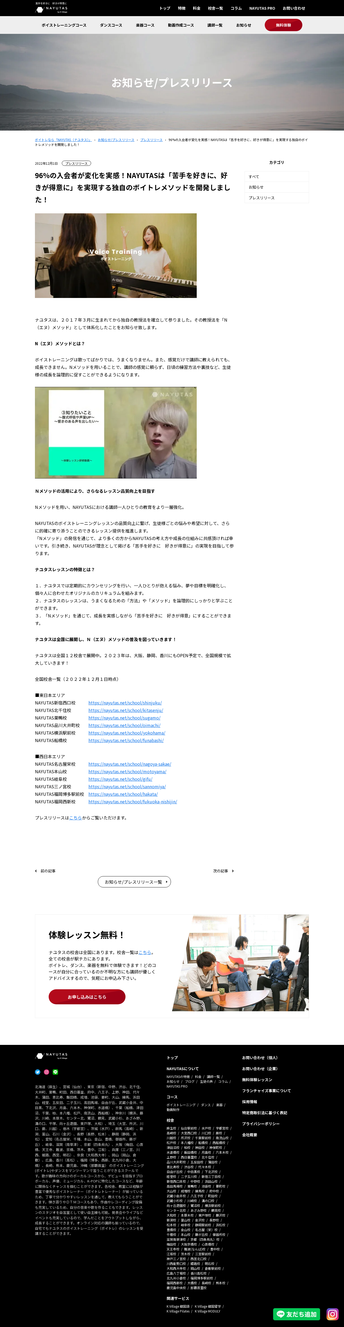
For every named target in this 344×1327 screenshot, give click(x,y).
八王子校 (197, 1195)
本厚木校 (187, 1215)
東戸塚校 (204, 1215)
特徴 (181, 8)
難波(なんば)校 (195, 1249)
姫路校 (195, 1263)
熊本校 (220, 1283)
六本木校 (222, 1152)
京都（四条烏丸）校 (205, 1239)
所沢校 (186, 1137)
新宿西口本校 (176, 1181)
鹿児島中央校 (176, 1287)
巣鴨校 (192, 1186)
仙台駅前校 (189, 1128)
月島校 (206, 1152)
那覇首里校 (199, 1287)
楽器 (219, 1104)
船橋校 (203, 1142)
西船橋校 (219, 1142)
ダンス (206, 1104)
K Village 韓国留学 (208, 1306)
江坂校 (171, 1254)
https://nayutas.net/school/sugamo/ (124, 717)
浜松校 (220, 1224)
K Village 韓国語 (178, 1306)
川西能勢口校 (176, 1263)
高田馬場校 (175, 1186)
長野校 (214, 1220)
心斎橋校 (208, 1244)
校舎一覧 (215, 8)
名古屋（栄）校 (206, 1229)
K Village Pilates (178, 1311)
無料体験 (283, 25)
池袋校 (206, 1186)
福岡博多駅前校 (202, 1278)
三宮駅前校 (203, 1254)
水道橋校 (173, 1152)
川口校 (206, 1133)
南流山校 (222, 1137)
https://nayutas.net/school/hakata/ (123, 794)
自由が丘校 (175, 1171)
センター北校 (176, 1210)
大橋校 (192, 1283)
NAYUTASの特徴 (178, 1076)
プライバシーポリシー (261, 1123)
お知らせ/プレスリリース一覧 (133, 882)
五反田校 (197, 1162)
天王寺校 (173, 1249)
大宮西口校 (189, 1133)
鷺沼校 (195, 1205)
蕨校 (219, 1133)
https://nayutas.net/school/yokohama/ (126, 732)
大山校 (171, 1191)
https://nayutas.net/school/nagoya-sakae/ (129, 764)
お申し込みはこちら (87, 997)
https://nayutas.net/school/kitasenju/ (125, 710)
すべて (254, 176)
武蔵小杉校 (175, 1200)
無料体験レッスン (257, 1079)
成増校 (186, 1191)
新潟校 (171, 1220)
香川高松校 (199, 1273)
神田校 (200, 1147)
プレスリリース (262, 197)
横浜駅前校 (213, 1205)
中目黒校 (193, 1171)
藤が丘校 (201, 1234)
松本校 (171, 1224)
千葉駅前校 (203, 1137)
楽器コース (145, 25)
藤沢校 (220, 1215)
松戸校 (171, 1142)
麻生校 (171, 1128)
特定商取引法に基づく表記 (264, 1112)
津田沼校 (173, 1147)
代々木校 (204, 1166)
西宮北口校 (199, 1258)
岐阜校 (186, 1224)
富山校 (186, 1220)
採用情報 (249, 1101)
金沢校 (200, 1220)
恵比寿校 (173, 1166)
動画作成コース (181, 25)
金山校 (186, 1229)
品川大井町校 (176, 1162)
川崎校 (192, 1200)
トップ (164, 8)
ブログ (190, 1081)
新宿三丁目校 (211, 1176)
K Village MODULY (207, 1311)
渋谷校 (189, 1166)
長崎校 (206, 1283)
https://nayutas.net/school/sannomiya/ (127, 786)
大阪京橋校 (189, 1244)
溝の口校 (208, 1200)
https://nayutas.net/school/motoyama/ (127, 771)
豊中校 (215, 1249)
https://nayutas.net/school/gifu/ (120, 779)
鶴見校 (216, 1210)
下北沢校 (211, 1171)
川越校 (171, 1137)
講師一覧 (215, 25)
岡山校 (195, 1268)
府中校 (214, 1191)
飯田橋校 (190, 1152)
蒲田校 (213, 1162)
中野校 (195, 1181)
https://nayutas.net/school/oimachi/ (124, 725)
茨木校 (186, 1254)
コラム (236, 8)
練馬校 (200, 1191)
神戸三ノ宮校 (176, 1258)
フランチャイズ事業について (266, 1090)
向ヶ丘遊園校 (176, 1205)
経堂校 (171, 1176)
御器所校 (219, 1234)
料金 (196, 8)
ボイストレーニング (181, 1104)
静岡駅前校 (203, 1224)
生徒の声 (206, 1081)
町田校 (213, 1195)
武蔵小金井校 (176, 1195)
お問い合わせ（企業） (261, 1068)
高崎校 (171, 1133)
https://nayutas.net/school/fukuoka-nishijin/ (132, 801)
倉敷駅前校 (213, 1268)
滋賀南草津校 (176, 1239)
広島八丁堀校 (176, 1273)
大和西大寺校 (176, 1268)
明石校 (209, 1263)
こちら (75, 817)
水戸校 (206, 1128)
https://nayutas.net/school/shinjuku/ (125, 702)
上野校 (171, 1157)
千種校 (171, 1234)
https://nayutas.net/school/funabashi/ (126, 740)
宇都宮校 (222, 1128)
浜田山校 (211, 1181)
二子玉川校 (189, 1176)
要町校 (220, 1186)
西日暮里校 (189, 1157)
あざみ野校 (199, 1210)
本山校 (186, 1234)
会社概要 (249, 1134)
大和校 (171, 1215)
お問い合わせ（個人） (261, 1057)
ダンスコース (111, 25)
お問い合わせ (294, 8)
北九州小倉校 (176, 1278)
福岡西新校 (175, 1283)
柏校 (187, 1147)
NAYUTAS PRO (262, 8)
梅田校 (171, 1244)
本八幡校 (187, 1142)
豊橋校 (171, 1229)
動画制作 (173, 1109)
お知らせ (243, 25)
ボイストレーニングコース (64, 25)
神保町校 (215, 1147)
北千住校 (208, 1157)
